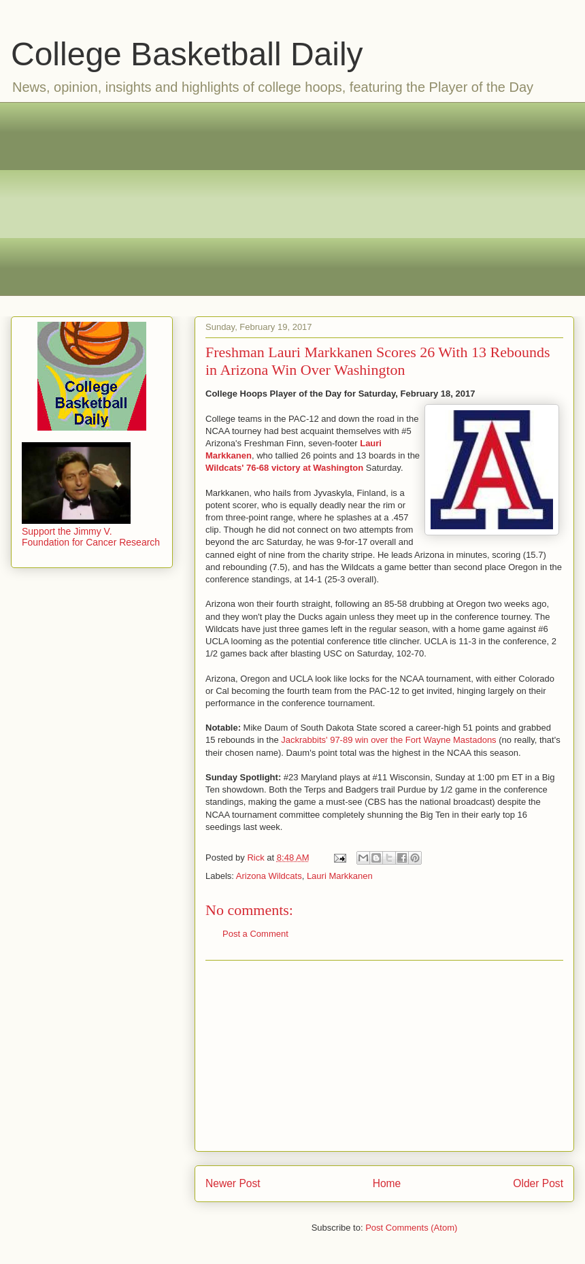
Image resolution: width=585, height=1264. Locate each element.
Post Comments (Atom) (411, 1228)
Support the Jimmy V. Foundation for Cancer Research (91, 531)
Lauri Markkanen (340, 876)
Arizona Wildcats (269, 876)
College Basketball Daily (187, 54)
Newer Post (233, 1183)
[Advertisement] (303, 197)
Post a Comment (255, 934)
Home (387, 1183)
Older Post (538, 1183)
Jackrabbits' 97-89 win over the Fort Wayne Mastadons (388, 740)
